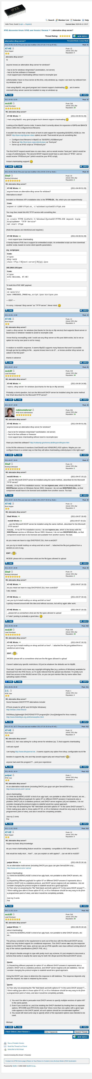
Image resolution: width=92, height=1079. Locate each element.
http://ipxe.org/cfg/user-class (23, 135)
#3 (87, 172)
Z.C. (7, 691)
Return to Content (43, 1061)
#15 (87, 910)
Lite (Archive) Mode (57, 1061)
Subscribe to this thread (16, 1049)
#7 (87, 460)
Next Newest (23, 1032)
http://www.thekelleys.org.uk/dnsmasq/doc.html (25, 717)
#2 (87, 99)
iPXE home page (20, 1061)
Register (28, 24)
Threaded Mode (72, 41)
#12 (87, 726)
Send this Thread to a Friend (17, 1046)
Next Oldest (11, 1032)
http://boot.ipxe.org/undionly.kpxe (33, 142)
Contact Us (9, 1061)
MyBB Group (31, 1066)
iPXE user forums (32, 30)
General (45, 30)
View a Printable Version (16, 1043)
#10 (87, 626)
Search (49, 20)
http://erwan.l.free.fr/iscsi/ (16, 710)
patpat (8, 775)
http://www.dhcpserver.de (25, 752)
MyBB (15, 1066)
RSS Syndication (70, 1061)
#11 (87, 687)
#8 (87, 500)
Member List (62, 20)
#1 (87, 45)
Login (21, 24)
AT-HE (54, 45)
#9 (87, 568)
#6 (87, 405)
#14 (87, 828)
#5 (87, 367)
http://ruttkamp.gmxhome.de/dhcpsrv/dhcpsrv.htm (49, 443)
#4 (87, 315)
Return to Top (31, 1061)
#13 (87, 771)
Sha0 (53, 172)
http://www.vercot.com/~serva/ (18, 789)
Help (85, 20)
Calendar (75, 20)
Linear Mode (84, 41)
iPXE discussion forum (14, 30)
